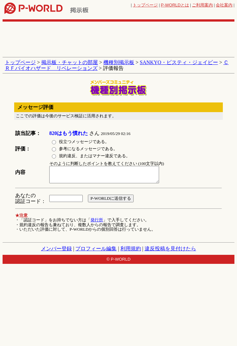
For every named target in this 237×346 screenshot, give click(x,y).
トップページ (145, 5)
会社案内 (224, 5)
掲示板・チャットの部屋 (69, 62)
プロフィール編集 (96, 248)
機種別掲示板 (118, 62)
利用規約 (130, 248)
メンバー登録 (56, 248)
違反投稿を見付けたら (170, 248)
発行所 (96, 219)
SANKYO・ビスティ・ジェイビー (179, 62)
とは (175, 5)
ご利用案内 (202, 5)
